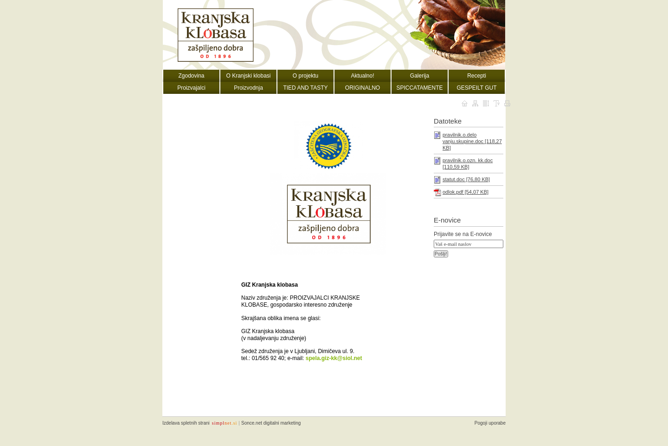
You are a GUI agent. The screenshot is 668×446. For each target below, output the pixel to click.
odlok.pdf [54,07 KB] (465, 192)
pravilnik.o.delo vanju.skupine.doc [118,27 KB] (472, 141)
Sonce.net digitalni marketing (271, 423)
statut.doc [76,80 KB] (466, 179)
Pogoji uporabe (490, 423)
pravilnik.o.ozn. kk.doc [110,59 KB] (468, 163)
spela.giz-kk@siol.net (334, 358)
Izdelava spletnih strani (186, 423)
